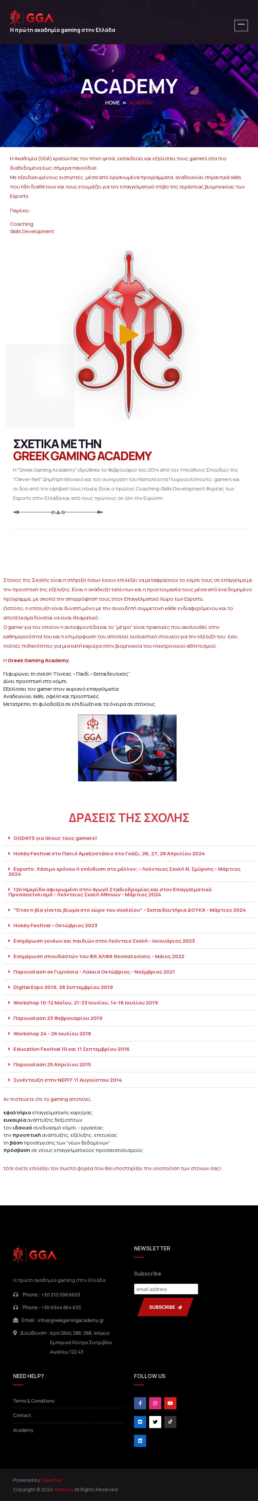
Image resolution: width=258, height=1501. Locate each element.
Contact (22, 1415)
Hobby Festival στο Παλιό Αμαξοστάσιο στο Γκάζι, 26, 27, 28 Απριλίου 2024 (109, 853)
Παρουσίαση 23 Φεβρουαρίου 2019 (57, 1018)
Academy (23, 1430)
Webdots (63, 1489)
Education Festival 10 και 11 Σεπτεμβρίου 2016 (71, 1049)
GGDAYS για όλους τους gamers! (55, 838)
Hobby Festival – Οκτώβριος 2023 (55, 925)
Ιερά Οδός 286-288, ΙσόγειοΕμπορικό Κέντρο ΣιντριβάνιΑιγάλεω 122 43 (81, 1342)
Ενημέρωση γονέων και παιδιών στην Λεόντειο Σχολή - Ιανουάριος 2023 (104, 940)
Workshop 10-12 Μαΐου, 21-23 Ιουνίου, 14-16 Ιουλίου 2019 (85, 1002)
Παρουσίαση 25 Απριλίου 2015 (52, 1064)
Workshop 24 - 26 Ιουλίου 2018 (52, 1033)
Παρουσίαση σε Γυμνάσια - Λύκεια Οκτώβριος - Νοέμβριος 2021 (94, 971)
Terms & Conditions (33, 1401)
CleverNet (51, 1480)
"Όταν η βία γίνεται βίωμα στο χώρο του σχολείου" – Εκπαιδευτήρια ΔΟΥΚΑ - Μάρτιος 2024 (129, 909)
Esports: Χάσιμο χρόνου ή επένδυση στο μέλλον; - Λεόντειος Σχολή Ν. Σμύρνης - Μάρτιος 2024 (124, 871)
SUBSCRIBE (165, 1307)
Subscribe (147, 1273)
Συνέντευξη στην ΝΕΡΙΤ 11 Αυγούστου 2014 (67, 1079)
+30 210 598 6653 (60, 1294)
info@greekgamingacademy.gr (71, 1320)
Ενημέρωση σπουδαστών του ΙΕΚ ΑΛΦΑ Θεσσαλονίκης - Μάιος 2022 (98, 956)
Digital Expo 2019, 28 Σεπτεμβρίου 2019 (63, 987)
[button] (127, 748)
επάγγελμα (233, 580)
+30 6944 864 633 (61, 1307)
